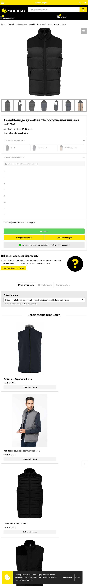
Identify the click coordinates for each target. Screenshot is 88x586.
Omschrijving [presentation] (45, 284)
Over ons (4, 527)
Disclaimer (49, 527)
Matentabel (5, 538)
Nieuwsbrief (6, 531)
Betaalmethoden (52, 531)
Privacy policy (50, 497)
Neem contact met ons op (13, 268)
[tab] (26, 285)
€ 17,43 (52, 426)
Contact (48, 493)
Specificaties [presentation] (63, 284)
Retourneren (50, 534)
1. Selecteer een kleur (14, 140)
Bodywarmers (21, 24)
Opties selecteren (23, 372)
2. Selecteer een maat (14, 157)
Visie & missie (6, 534)
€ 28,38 (10, 426)
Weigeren (77, 577)
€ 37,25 (52, 368)
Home (3, 24)
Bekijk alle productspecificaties (16, 133)
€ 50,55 (10, 368)
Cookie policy (50, 500)
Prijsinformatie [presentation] (26, 284)
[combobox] (54, 9)
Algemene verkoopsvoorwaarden (58, 504)
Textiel (11, 24)
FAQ (46, 507)
